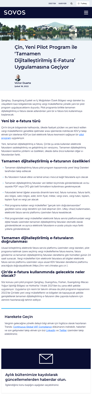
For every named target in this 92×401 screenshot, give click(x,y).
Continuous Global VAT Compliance (32, 326)
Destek (52, 3)
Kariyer (63, 3)
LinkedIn (50, 330)
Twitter (63, 330)
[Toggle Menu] (71, 3)
